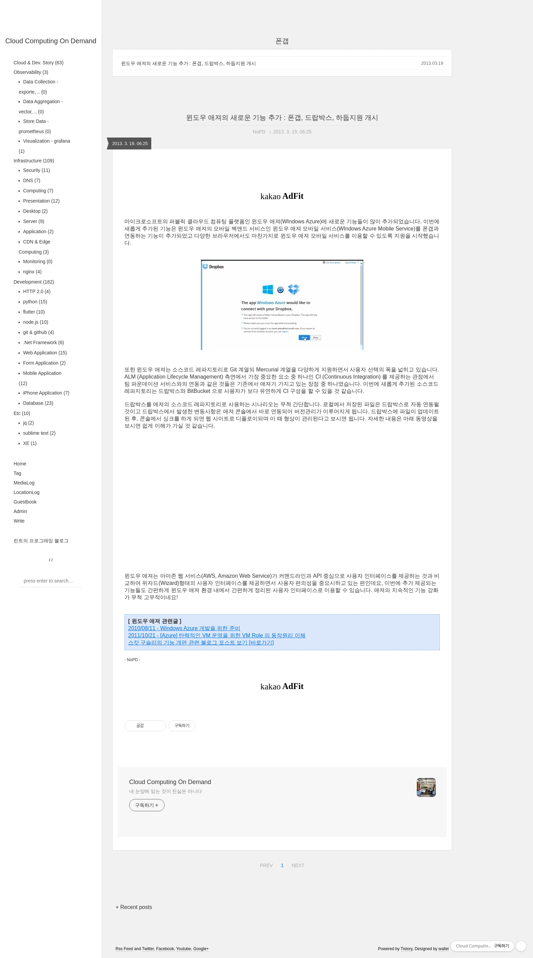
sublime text (39, 433)
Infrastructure (34, 160)
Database (37, 403)
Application (37, 231)
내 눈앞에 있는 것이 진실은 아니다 (165, 791)
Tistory (407, 948)
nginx (31, 271)
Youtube (183, 948)
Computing (37, 190)
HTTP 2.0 (36, 291)
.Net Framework (43, 342)
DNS (31, 180)
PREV (265, 864)
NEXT (297, 864)
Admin (20, 511)
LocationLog (26, 492)
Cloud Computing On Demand (51, 41)
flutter (33, 312)
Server (33, 221)
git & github (38, 332)
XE (29, 443)
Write (19, 521)
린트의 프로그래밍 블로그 (41, 540)
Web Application (44, 352)
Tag (17, 473)
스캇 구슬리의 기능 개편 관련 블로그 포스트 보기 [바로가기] (201, 642)
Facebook (165, 948)
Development (34, 282)
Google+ (201, 948)
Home (20, 463)
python (34, 301)
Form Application (44, 363)
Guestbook (25, 502)
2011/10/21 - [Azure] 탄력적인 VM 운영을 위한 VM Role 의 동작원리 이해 (217, 635)
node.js (35, 322)
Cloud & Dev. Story (39, 62)
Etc (22, 413)
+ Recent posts (134, 907)
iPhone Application (45, 393)
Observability (31, 72)
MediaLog (24, 482)
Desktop (35, 211)
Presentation (40, 201)
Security (36, 170)
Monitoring (37, 261)
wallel (444, 948)
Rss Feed (124, 948)
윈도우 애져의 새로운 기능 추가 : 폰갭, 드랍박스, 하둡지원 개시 (188, 63)
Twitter (148, 948)
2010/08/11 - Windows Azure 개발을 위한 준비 (184, 628)
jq (28, 423)
